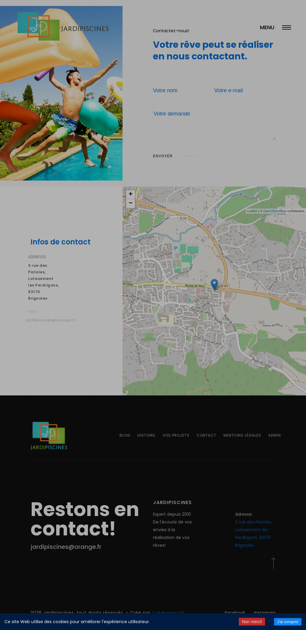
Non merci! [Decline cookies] (252, 621)
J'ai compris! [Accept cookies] (288, 622)
